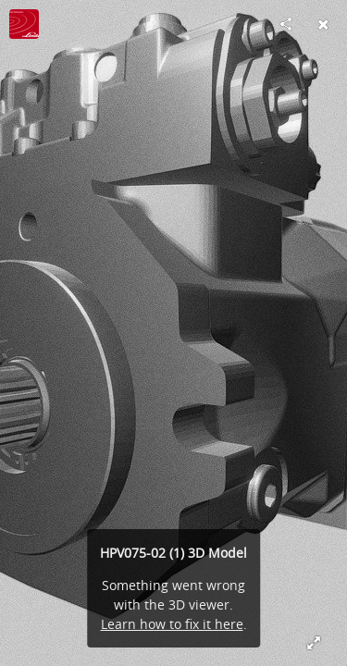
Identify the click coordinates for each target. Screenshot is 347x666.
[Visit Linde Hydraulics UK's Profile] (24, 24)
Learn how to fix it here (172, 624)
